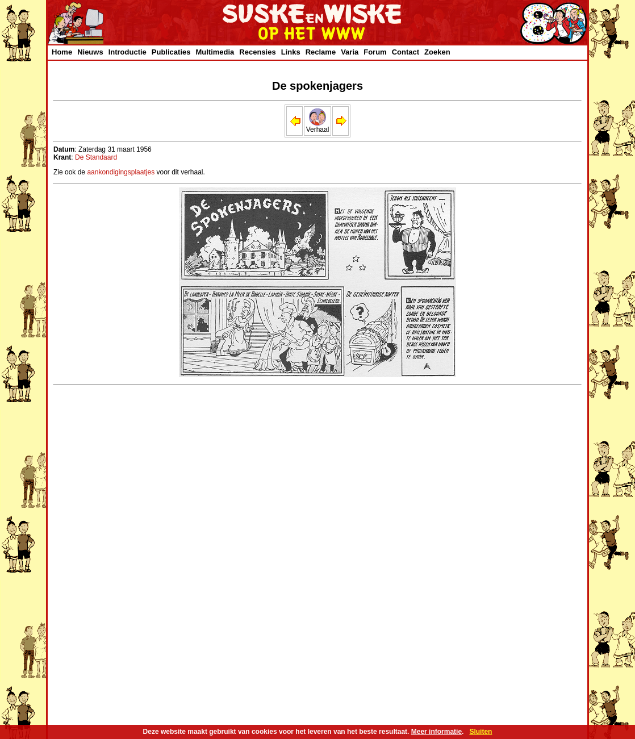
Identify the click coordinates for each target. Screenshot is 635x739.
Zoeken (437, 52)
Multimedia (214, 52)
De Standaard (96, 157)
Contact (405, 52)
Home (62, 52)
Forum (375, 52)
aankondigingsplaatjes (120, 172)
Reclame (321, 52)
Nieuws (90, 52)
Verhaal (317, 126)
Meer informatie (436, 732)
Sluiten (480, 732)
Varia (349, 52)
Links (290, 52)
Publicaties (171, 52)
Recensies (257, 52)
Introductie (127, 52)
